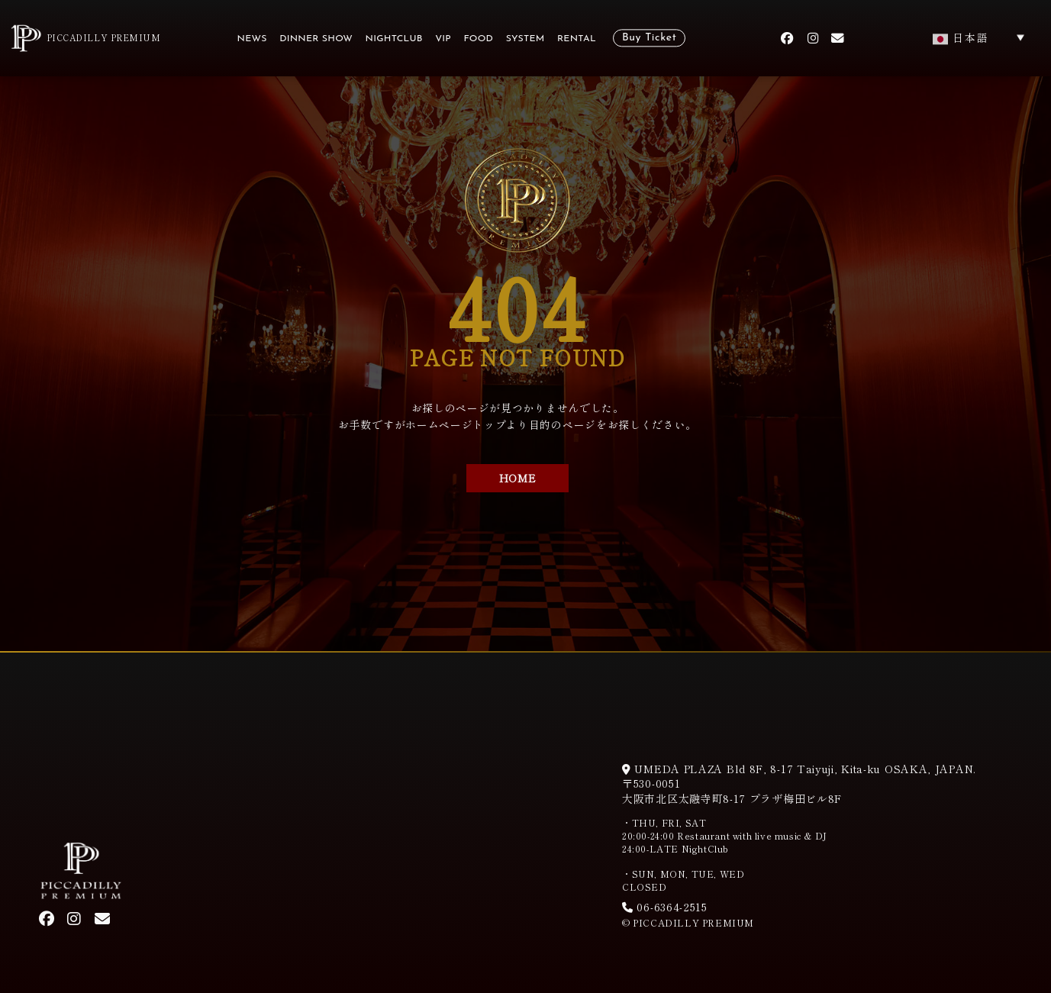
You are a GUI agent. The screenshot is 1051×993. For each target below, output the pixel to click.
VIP (443, 39)
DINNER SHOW (316, 39)
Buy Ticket (649, 38)
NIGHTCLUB (394, 39)
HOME (518, 477)
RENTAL (576, 39)
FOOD (478, 39)
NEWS (252, 39)
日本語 (961, 37)
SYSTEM (525, 39)
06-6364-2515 (665, 906)
